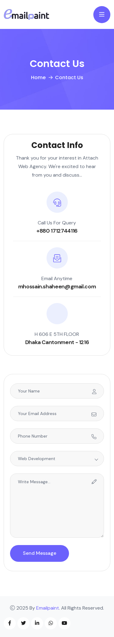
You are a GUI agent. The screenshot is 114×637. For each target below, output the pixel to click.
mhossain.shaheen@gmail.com (57, 286)
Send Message (39, 553)
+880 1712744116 (57, 230)
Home (38, 77)
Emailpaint (47, 608)
